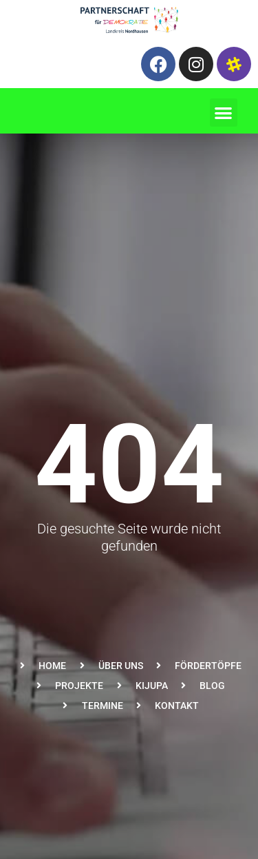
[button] (224, 112)
